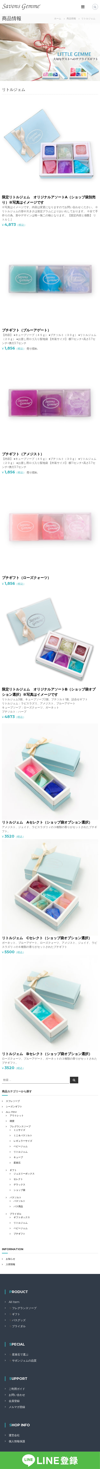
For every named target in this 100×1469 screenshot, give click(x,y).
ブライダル (15, 1213)
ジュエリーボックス (24, 1173)
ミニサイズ (19, 1129)
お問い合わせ (17, 1395)
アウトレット (17, 1115)
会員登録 (14, 1401)
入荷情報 (10, 1264)
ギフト (13, 1170)
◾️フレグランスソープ (23, 1308)
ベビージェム (21, 1146)
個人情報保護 (17, 1441)
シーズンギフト (14, 1106)
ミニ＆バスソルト (23, 1135)
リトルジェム (21, 1151)
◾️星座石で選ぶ (18, 1354)
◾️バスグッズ (17, 1320)
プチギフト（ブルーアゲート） (26, 330)
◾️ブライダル (17, 1326)
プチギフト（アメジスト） (23, 454)
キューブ (18, 1157)
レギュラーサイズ (23, 1140)
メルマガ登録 (17, 1407)
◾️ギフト (14, 1314)
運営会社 (14, 1435)
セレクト (18, 1179)
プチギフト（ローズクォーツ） (26, 578)
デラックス (19, 1184)
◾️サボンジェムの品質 (23, 1360)
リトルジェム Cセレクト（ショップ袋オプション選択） (47, 938)
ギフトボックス (22, 1217)
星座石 (17, 1162)
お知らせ (10, 1258)
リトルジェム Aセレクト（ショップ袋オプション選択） (47, 822)
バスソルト (15, 1197)
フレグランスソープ (20, 1126)
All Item (14, 1302)
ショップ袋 (19, 1190)
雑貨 (12, 1120)
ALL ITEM (11, 1111)
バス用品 (18, 1206)
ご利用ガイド (17, 1389)
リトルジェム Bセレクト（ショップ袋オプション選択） (47, 1054)
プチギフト (19, 1233)
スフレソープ (13, 1101)
